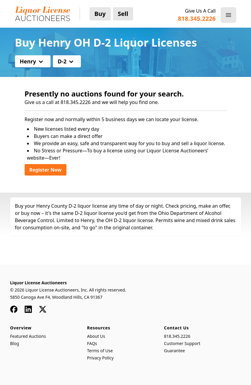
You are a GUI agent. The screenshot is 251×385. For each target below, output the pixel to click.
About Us (96, 336)
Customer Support (182, 343)
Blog (14, 343)
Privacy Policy (100, 358)
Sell (123, 14)
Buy (100, 14)
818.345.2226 (177, 336)
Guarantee (174, 350)
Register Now (45, 170)
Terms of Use (100, 350)
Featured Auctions (28, 336)
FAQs (92, 343)
